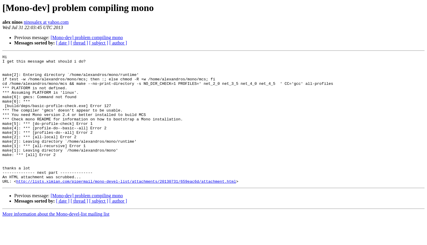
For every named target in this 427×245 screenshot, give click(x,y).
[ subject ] (98, 42)
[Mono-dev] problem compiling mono (87, 37)
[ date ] (62, 42)
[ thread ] (79, 42)
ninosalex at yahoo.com (46, 22)
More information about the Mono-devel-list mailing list (55, 239)
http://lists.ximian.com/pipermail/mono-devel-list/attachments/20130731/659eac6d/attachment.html (126, 207)
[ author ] (118, 42)
